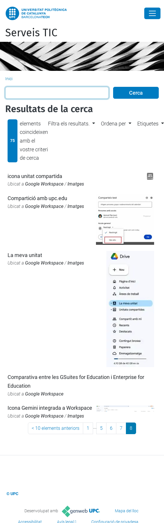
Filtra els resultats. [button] (69, 124)
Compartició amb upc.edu (37, 198)
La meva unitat (25, 255)
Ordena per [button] (113, 124)
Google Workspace (44, 184)
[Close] (152, 13)
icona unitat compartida (35, 176)
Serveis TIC (31, 32)
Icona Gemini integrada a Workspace (50, 408)
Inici (9, 78)
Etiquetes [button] (147, 124)
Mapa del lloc (126, 510)
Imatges (75, 184)
